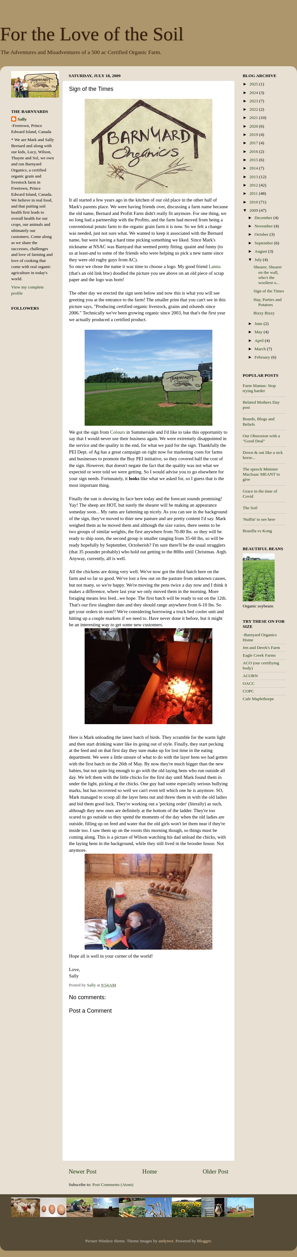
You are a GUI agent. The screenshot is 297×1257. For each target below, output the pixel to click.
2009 (254, 210)
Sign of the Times (269, 291)
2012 (254, 185)
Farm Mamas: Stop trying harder (259, 388)
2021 (254, 117)
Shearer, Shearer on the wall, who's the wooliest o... (268, 275)
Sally (22, 119)
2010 (254, 202)
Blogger (204, 1240)
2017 (254, 142)
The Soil (250, 507)
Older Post (215, 1171)
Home (149, 1171)
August (261, 251)
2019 (254, 134)
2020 (254, 126)
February (263, 357)
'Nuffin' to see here (259, 519)
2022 (254, 109)
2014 (254, 168)
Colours (117, 432)
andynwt (165, 1240)
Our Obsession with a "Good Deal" (261, 438)
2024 (254, 92)
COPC (248, 691)
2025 (254, 84)
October (262, 234)
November (264, 226)
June (259, 323)
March (261, 348)
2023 (254, 101)
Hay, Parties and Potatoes (268, 302)
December (264, 217)
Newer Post (83, 1171)
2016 (254, 151)
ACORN (250, 675)
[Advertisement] (268, 808)
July (259, 259)
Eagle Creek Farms (259, 655)
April (260, 340)
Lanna (214, 266)
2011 (254, 193)
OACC (249, 683)
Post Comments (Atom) (112, 1184)
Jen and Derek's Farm (261, 647)
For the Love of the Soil (92, 33)
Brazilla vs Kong (257, 530)
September (264, 243)
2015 (254, 159)
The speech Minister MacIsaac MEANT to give (261, 474)
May (259, 331)
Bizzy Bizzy (264, 313)
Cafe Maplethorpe (258, 698)
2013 (254, 176)
